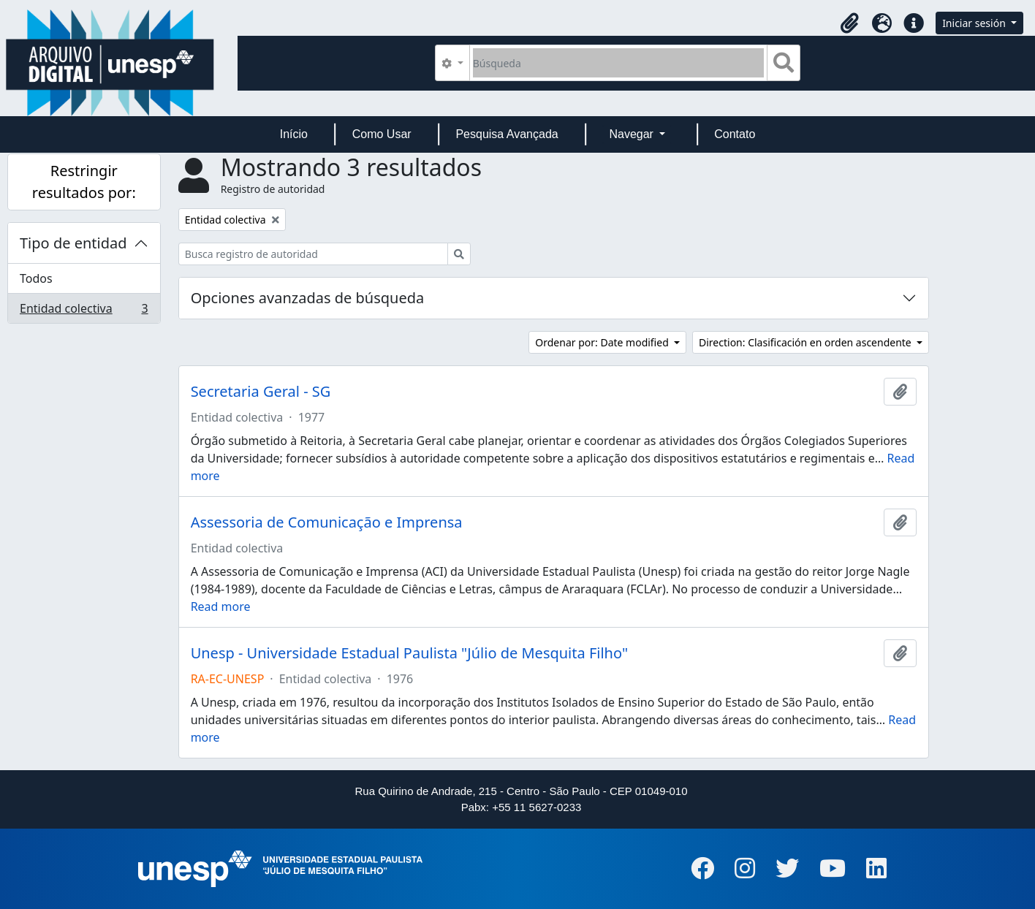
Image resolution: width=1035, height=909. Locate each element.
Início (294, 134)
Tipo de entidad (73, 243)
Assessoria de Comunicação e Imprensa (327, 522)
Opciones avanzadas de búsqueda (308, 298)
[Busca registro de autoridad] (313, 254)
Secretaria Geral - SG (261, 391)
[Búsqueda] (618, 63)
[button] (849, 23)
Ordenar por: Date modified (603, 342)
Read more (221, 606)
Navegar (632, 134)
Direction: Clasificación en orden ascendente (806, 342)
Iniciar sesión (975, 23)
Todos (36, 278)
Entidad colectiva (83, 311)
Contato (734, 134)
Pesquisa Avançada (506, 134)
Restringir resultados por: (84, 181)
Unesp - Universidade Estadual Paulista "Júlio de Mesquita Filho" (409, 653)
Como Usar (382, 134)
